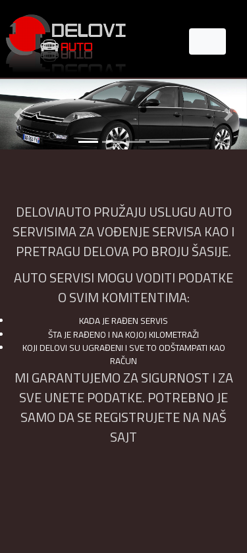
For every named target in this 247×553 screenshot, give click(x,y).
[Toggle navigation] (207, 41)
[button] (18, 114)
